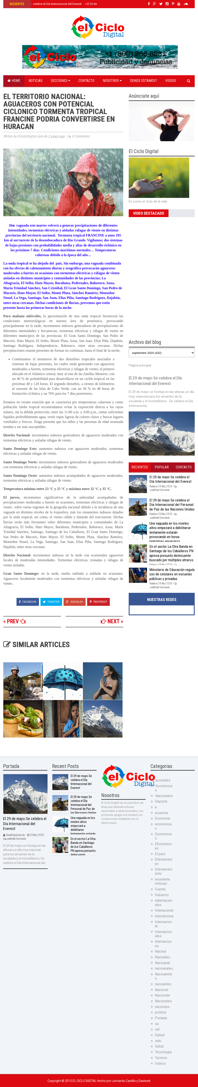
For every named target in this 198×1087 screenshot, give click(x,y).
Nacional (161, 990)
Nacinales (162, 957)
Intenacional (164, 910)
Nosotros (112, 81)
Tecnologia (163, 1052)
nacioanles (163, 984)
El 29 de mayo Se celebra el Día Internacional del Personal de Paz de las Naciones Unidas (171, 504)
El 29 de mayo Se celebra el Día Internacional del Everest (45, 4)
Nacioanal (162, 963)
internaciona (164, 916)
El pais (160, 854)
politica (160, 1012)
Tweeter (51, 601)
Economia (162, 818)
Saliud (159, 1035)
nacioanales (164, 968)
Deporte (161, 801)
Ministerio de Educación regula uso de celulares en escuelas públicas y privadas (171, 574)
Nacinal (160, 951)
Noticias (35, 81)
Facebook (28, 601)
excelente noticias (162, 881)
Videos (170, 81)
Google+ (74, 601)
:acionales (162, 780)
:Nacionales (164, 796)
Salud (159, 1046)
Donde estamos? (143, 81)
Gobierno (162, 895)
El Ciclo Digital (85, 1081)
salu (158, 1041)
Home (13, 81)
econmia (161, 813)
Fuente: (160, 889)
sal (157, 1029)
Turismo (161, 1058)
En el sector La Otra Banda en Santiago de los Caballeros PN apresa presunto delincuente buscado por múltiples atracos (171, 553)
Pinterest (98, 601)
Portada (161, 1018)
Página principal (140, 365)
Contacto (86, 81)
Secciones (60, 81)
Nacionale (162, 995)
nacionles (162, 1007)
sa (157, 1024)
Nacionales (163, 1001)
